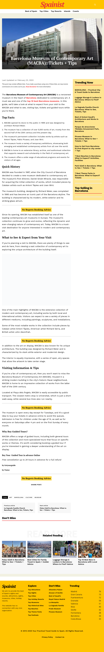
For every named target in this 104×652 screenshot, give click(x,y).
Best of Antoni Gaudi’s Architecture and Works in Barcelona (86, 119)
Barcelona (52, 52)
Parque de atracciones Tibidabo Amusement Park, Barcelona (87, 129)
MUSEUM (38, 497)
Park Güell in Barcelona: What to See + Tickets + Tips (88, 167)
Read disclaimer (31, 87)
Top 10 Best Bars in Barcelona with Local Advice (88, 560)
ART (10, 497)
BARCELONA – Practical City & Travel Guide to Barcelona (87, 91)
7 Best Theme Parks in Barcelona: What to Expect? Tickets (87, 175)
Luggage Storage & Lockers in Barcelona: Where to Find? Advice (88, 99)
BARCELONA (18, 497)
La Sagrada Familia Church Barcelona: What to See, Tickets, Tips (18, 509)
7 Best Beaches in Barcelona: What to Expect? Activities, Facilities (88, 158)
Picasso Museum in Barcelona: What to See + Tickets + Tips (86, 138)
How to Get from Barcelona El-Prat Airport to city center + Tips (88, 148)
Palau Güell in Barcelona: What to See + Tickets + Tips (53, 509)
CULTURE (29, 497)
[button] (95, 4)
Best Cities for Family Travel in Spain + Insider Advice (38, 560)
